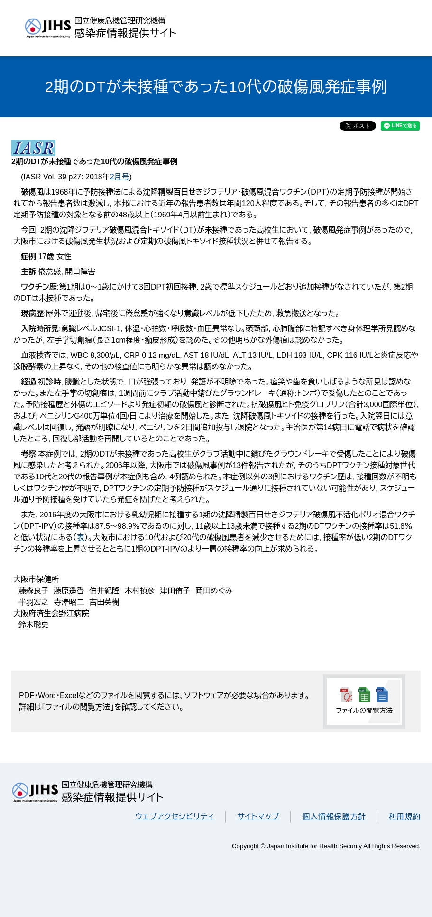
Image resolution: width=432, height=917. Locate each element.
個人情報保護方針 (334, 817)
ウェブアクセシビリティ (174, 817)
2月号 (119, 177)
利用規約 (405, 817)
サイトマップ (258, 817)
